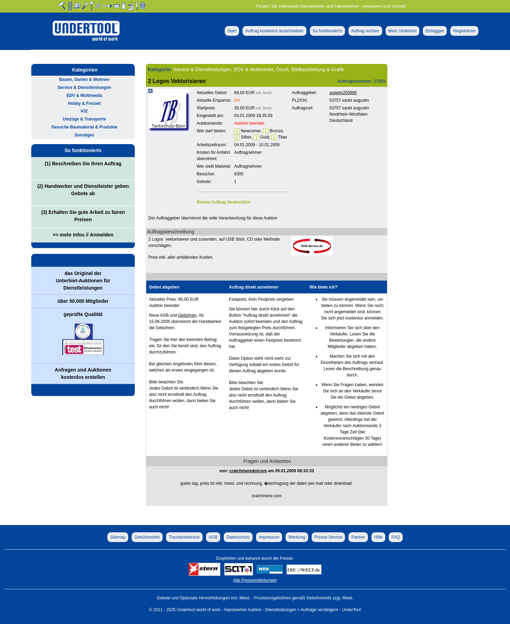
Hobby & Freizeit (84, 103)
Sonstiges (84, 135)
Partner (358, 537)
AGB (213, 537)
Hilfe (378, 537)
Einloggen (435, 30)
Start (232, 30)
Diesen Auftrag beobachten (224, 202)
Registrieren (464, 30)
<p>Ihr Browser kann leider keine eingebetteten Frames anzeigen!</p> (335, 154)
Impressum (269, 537)
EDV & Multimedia (84, 95)
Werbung (296, 537)
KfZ (84, 111)
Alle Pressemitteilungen (255, 580)
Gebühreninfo (147, 537)
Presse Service (328, 537)
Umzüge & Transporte (84, 119)
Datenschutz (238, 537)
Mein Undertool (402, 30)
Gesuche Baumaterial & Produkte (84, 127)
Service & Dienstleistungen (84, 87)
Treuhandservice (184, 537)
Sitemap (117, 537)
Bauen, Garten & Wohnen (84, 79)
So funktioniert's (327, 30)
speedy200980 (343, 92)
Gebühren (187, 315)
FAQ (396, 537)
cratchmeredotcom (248, 470)
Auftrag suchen (365, 30)
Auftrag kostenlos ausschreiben (274, 30)
